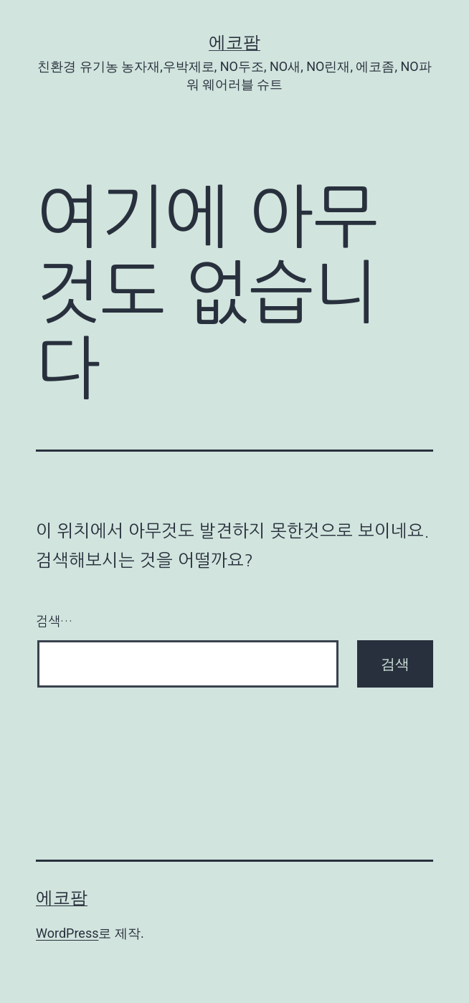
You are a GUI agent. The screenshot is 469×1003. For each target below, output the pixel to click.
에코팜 (234, 42)
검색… (54, 621)
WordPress (67, 933)
